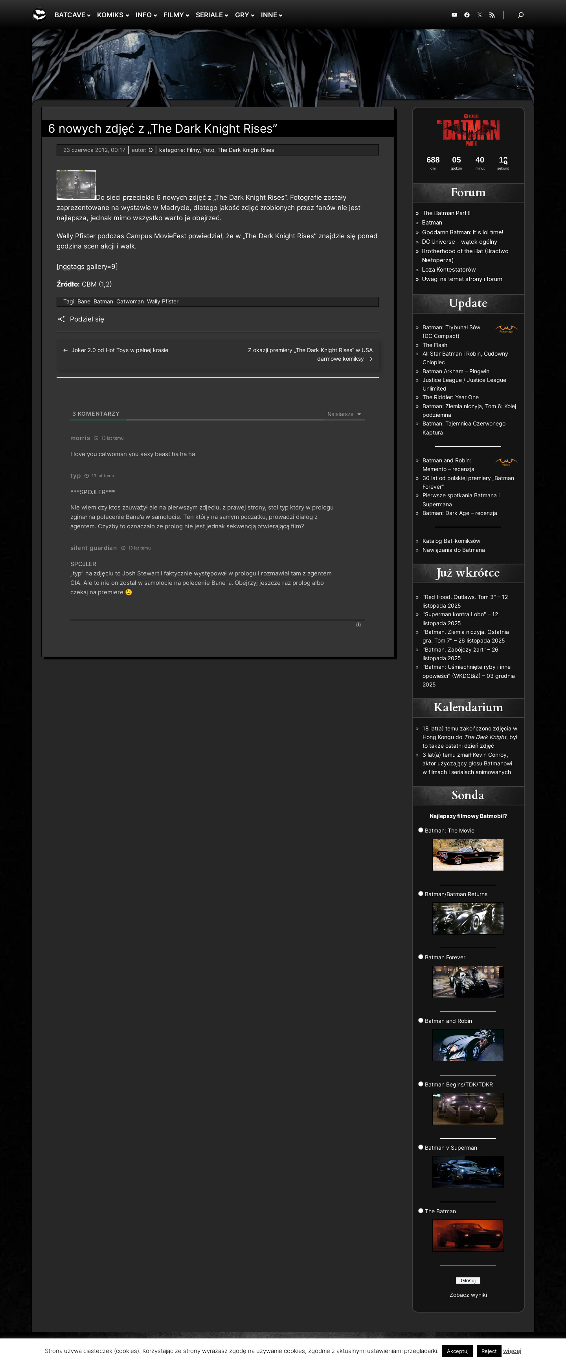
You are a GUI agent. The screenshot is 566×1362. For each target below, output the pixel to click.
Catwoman (130, 301)
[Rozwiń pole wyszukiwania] (521, 14)
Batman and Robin (464, 1039)
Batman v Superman (464, 1166)
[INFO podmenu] (155, 15)
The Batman (464, 1230)
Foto (208, 149)
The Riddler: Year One (451, 397)
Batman (103, 301)
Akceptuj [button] (458, 1351)
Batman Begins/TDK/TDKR (464, 1103)
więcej (512, 1351)
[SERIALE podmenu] (226, 15)
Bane (83, 301)
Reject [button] (489, 1351)
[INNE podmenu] (281, 15)
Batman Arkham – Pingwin (456, 371)
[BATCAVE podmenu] (89, 15)
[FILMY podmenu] (187, 15)
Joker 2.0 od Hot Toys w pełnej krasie (120, 350)
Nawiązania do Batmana (454, 549)
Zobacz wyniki (468, 1294)
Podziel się (87, 319)
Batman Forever (464, 976)
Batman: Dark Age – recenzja (460, 512)
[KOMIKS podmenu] (127, 15)
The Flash (435, 344)
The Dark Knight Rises (245, 149)
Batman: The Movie (464, 849)
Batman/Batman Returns (464, 913)
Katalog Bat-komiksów (451, 540)
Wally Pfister (162, 301)
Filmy (193, 149)
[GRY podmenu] (253, 15)
